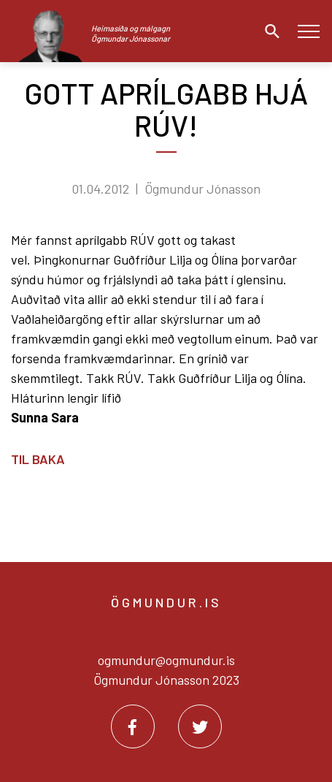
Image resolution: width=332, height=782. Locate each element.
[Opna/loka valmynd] (308, 31)
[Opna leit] (268, 31)
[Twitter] (200, 726)
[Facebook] (133, 726)
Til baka (38, 459)
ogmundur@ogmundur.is (166, 660)
